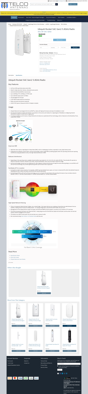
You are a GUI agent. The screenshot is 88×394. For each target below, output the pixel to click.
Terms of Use (44, 361)
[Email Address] (69, 364)
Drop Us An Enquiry (51, 17)
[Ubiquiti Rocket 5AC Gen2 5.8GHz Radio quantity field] (45, 40)
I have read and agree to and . (68, 366)
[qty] (44, 47)
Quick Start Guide (15, 257)
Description (11, 75)
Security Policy (44, 367)
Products (14, 17)
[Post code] (64, 47)
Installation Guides (71, 17)
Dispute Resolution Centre (13, 365)
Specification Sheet (15, 255)
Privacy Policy (44, 365)
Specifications (19, 75)
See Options (69, 325)
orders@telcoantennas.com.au (50, 69)
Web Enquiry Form (61, 0)
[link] (60, 373)
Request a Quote (52, 0)
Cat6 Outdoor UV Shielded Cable (28, 216)
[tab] (11, 75)
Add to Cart (59, 39)
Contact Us (26, 363)
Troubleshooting (51, 20)
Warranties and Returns (46, 363)
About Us (59, 20)
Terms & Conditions (74, 366)
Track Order (10, 363)
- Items (72, 4)
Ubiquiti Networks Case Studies (18, 259)
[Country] (54, 47)
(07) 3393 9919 (46, 71)
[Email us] (58, 373)
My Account (21, 17)
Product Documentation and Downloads (35, 20)
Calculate (75, 47)
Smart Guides (61, 17)
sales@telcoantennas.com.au (73, 0)
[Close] (44, 12)
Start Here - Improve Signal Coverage (35, 17)
